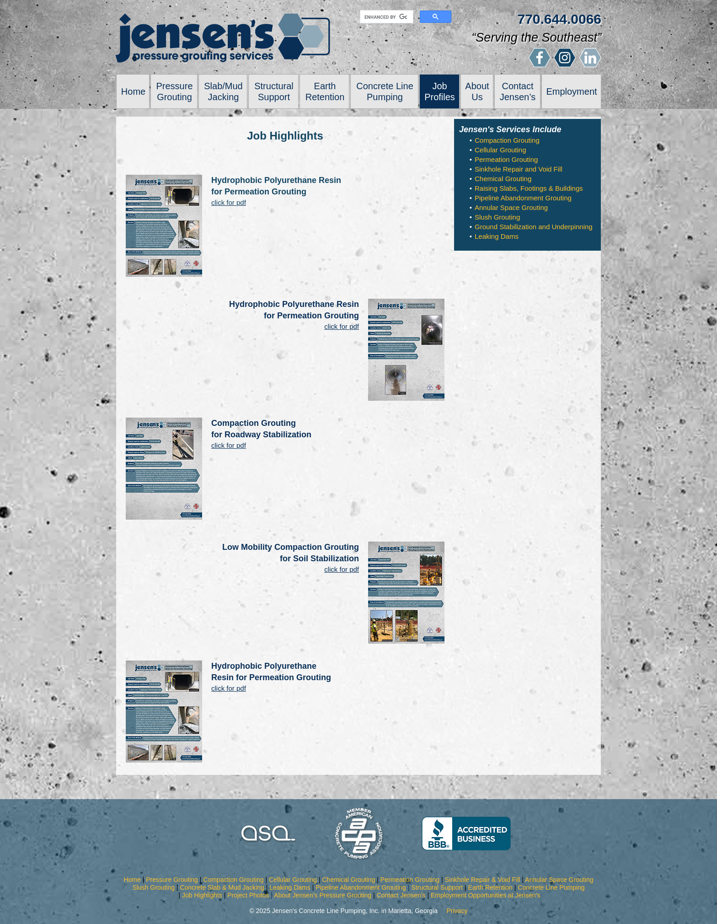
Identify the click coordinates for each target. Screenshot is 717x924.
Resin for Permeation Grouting (271, 677)
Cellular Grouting (500, 150)
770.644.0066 (559, 19)
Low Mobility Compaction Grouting (290, 547)
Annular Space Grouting (511, 207)
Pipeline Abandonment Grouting (523, 198)
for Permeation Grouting (311, 315)
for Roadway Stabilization (261, 434)
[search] (385, 17)
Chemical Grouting (503, 179)
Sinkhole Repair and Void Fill (518, 169)
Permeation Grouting (506, 159)
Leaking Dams (497, 236)
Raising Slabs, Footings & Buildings (529, 188)
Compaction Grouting (253, 423)
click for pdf (341, 326)
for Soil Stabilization (319, 558)
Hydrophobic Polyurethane (263, 666)
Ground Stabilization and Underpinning (534, 227)
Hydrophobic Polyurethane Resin (294, 304)
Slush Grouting (497, 217)
